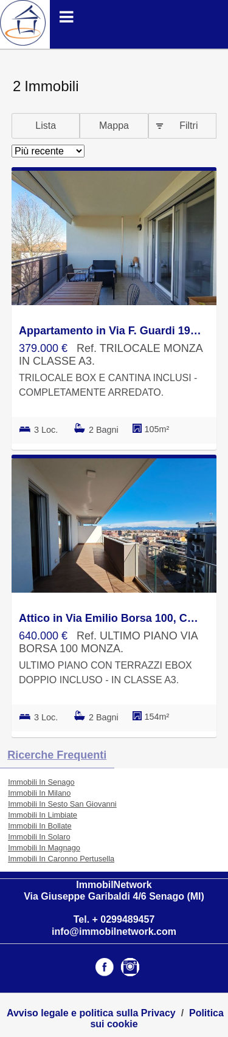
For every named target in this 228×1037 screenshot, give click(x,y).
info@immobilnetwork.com (114, 931)
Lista (45, 125)
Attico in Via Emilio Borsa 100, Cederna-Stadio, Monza (111, 618)
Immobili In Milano (39, 793)
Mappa (114, 125)
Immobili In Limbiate (42, 814)
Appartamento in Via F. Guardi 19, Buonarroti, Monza (111, 331)
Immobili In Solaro (39, 836)
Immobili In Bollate (40, 825)
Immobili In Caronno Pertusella (61, 858)
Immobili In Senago (41, 782)
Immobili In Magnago (44, 847)
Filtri (188, 125)
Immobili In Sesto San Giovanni (62, 803)
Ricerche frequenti (56, 755)
